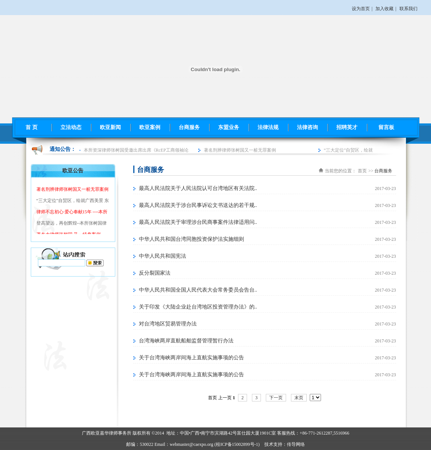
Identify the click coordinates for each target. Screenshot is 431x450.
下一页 (276, 397)
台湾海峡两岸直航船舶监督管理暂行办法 (186, 341)
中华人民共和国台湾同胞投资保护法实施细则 (191, 239)
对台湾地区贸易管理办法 (168, 324)
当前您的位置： (340, 170)
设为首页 (361, 8)
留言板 (386, 127)
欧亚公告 (72, 170)
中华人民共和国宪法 (162, 256)
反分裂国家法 (154, 273)
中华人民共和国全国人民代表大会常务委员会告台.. (198, 290)
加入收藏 (384, 8)
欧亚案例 (149, 127)
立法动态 (70, 127)
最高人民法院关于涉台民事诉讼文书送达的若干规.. (198, 205)
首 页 (32, 127)
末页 (298, 397)
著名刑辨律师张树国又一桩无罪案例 (241, 150)
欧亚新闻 (110, 127)
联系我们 (408, 8)
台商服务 (189, 127)
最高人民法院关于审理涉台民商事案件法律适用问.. (198, 222)
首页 (362, 170)
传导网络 (296, 444)
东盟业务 (228, 127)
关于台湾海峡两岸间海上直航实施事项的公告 (191, 357)
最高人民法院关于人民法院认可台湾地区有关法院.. (198, 188)
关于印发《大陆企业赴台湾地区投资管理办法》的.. (198, 307)
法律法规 (268, 127)
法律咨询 (307, 127)
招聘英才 (346, 127)
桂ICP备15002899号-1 (237, 444)
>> (371, 170)
